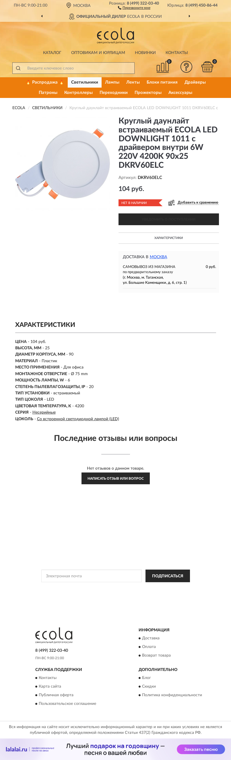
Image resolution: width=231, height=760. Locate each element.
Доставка (151, 638)
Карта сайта (50, 687)
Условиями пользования (111, 593)
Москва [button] (158, 257)
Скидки (149, 687)
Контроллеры (78, 92)
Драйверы (195, 82)
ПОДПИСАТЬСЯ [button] (167, 576)
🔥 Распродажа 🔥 (45, 82)
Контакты (177, 53)
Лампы (112, 82)
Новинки (145, 53)
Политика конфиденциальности (172, 695)
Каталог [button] (52, 53)
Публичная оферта (56, 695)
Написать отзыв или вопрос (116, 478)
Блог (146, 678)
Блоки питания (162, 82)
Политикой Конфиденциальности (144, 589)
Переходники (114, 92)
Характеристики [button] (168, 238)
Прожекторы (148, 92)
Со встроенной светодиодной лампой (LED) (78, 419)
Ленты (133, 82)
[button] (134, 7)
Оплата (149, 647)
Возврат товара (156, 655)
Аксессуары (180, 92)
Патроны (48, 92)
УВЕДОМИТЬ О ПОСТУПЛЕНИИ (168, 219)
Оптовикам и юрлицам (98, 53)
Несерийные (44, 412)
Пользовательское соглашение (67, 704)
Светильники (84, 82)
